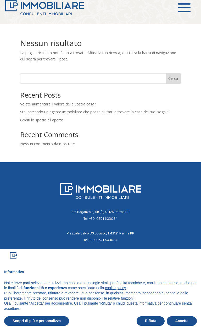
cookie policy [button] (115, 288)
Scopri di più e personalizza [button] (37, 321)
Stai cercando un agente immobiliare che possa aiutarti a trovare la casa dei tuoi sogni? (94, 111)
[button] (194, 257)
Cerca (173, 78)
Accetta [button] (181, 321)
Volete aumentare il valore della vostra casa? (58, 104)
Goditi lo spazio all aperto (41, 119)
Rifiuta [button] (151, 321)
